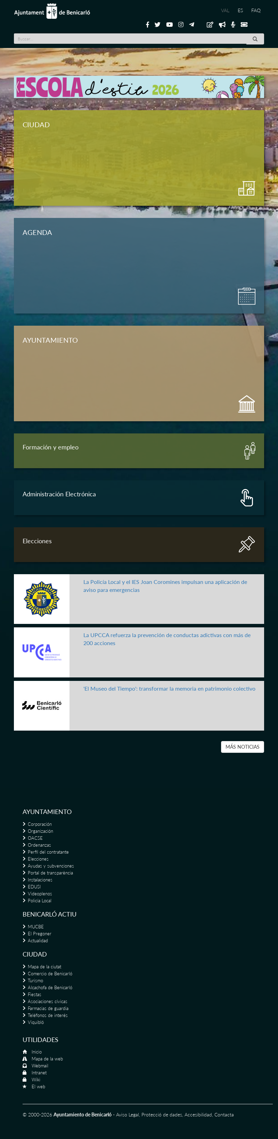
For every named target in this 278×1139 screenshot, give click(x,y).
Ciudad (35, 954)
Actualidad (38, 940)
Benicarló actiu (49, 914)
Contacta (224, 1114)
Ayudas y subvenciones (51, 866)
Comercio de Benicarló (50, 973)
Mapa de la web (47, 1058)
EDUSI (34, 886)
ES (240, 10)
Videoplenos (40, 893)
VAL (225, 10)
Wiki (36, 1079)
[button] (18, 87)
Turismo (35, 980)
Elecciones (38, 859)
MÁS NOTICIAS (243, 747)
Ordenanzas (39, 845)
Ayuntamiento (47, 811)
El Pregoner (39, 933)
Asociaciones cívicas (47, 1001)
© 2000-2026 (37, 1114)
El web (38, 1086)
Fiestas (34, 994)
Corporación (40, 824)
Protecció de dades (161, 1114)
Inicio (37, 1052)
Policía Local (39, 900)
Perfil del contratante (48, 852)
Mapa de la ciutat (44, 966)
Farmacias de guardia (48, 1008)
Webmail (40, 1065)
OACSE (35, 838)
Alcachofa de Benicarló (50, 987)
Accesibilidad (198, 1114)
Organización (40, 831)
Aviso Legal (127, 1114)
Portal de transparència (50, 873)
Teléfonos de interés (48, 1015)
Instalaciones (40, 879)
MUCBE (36, 926)
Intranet (39, 1072)
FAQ (256, 10)
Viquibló (36, 1022)
